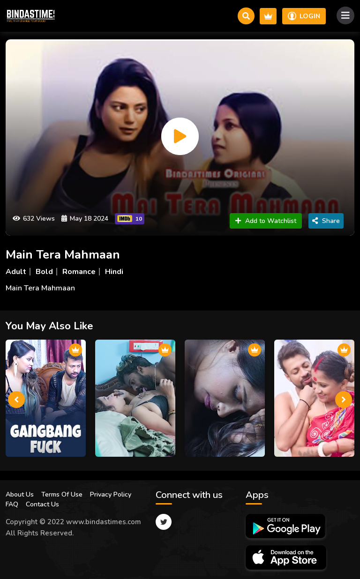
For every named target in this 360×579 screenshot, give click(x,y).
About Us (20, 494)
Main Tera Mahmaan (63, 254)
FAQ (12, 504)
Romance (79, 272)
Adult (16, 272)
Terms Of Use (61, 494)
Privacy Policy (110, 494)
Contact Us (42, 504)
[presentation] (16, 399)
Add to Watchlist (265, 220)
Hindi (114, 272)
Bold (44, 272)
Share (326, 220)
